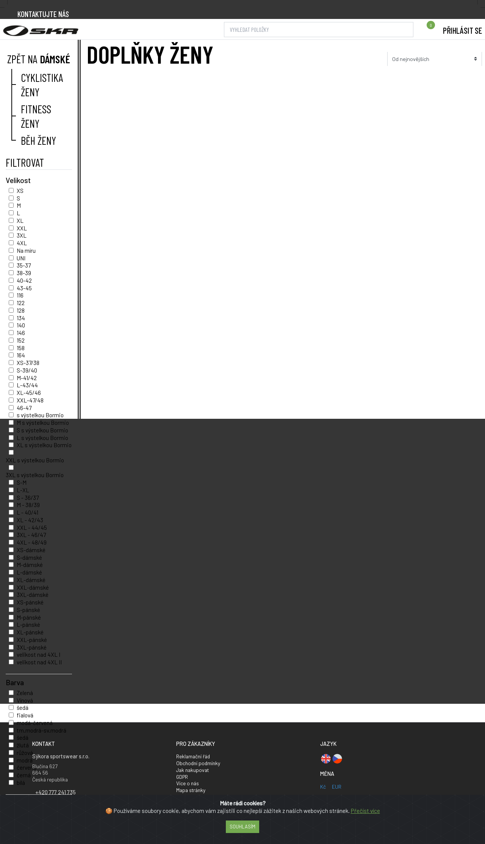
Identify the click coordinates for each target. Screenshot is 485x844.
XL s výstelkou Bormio (44, 445)
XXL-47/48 (30, 400)
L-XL (23, 490)
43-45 (24, 288)
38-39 (24, 272)
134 (21, 318)
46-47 (24, 407)
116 (20, 295)
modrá (25, 760)
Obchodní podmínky (198, 763)
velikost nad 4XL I (38, 654)
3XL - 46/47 (31, 534)
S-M (22, 482)
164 (21, 355)
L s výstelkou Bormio (42, 437)
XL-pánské (30, 632)
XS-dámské (31, 549)
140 (21, 325)
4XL (22, 243)
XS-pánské (30, 602)
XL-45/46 (29, 392)
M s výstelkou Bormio (43, 422)
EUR (336, 786)
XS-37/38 (28, 362)
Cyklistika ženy (42, 84)
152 (21, 340)
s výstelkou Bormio (40, 415)
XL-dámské (31, 579)
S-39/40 (27, 370)
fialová (25, 715)
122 (21, 302)
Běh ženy (38, 140)
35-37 (24, 265)
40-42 (24, 280)
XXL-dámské (33, 587)
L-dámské (29, 572)
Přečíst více (365, 810)
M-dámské (30, 564)
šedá (22, 707)
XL (20, 220)
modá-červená (35, 722)
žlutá (23, 745)
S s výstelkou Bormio (42, 430)
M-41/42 (27, 377)
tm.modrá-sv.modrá (41, 730)
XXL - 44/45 (32, 527)
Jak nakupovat (192, 770)
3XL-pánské (32, 647)
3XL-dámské (32, 594)
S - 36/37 (28, 497)
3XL (22, 235)
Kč (323, 786)
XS (20, 190)
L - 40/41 (27, 512)
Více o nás (187, 783)
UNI (21, 258)
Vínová (25, 700)
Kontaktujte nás (43, 14)
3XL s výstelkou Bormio (35, 474)
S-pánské (28, 609)
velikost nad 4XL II (39, 662)
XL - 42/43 (30, 520)
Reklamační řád (193, 756)
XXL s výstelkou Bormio (35, 460)
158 (21, 347)
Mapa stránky (190, 790)
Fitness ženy (36, 116)
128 (21, 310)
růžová (25, 752)
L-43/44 (27, 385)
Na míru (26, 250)
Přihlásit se (462, 30)
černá (24, 775)
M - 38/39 (28, 504)
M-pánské (29, 617)
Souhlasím (242, 827)
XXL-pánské (32, 639)
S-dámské (29, 557)
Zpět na (38, 59)
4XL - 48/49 (32, 542)
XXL (22, 228)
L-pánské (28, 624)
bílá (21, 782)
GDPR (182, 777)
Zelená (25, 692)
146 (21, 332)
